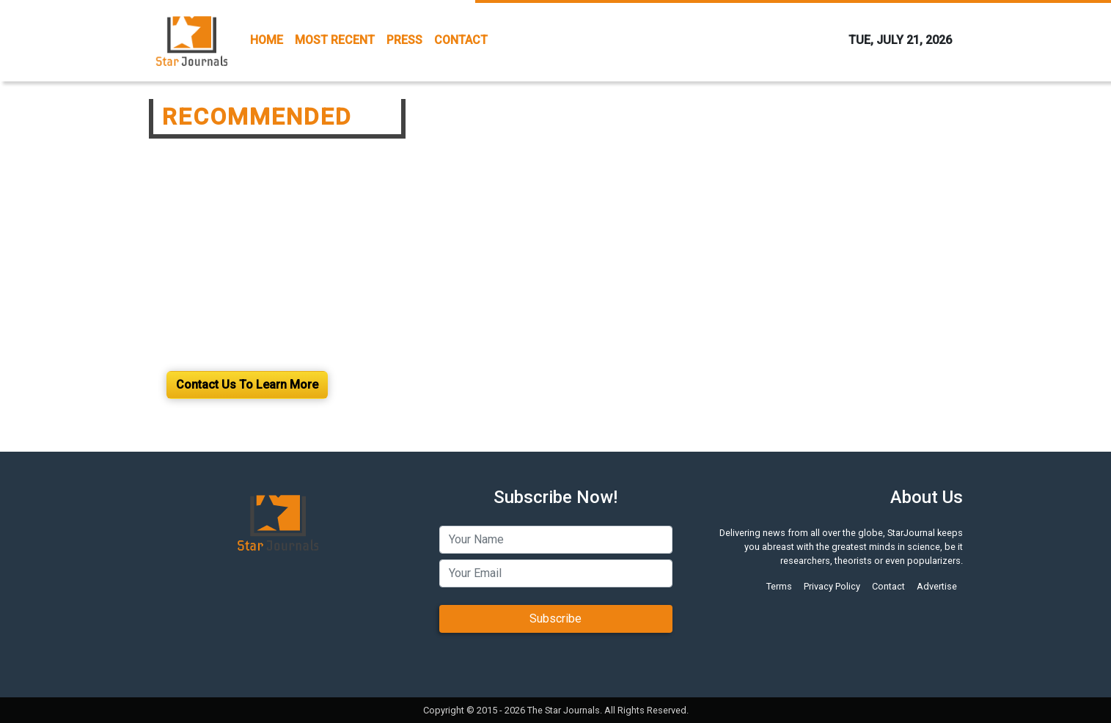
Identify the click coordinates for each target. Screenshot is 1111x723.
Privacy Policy (832, 586)
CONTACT (461, 40)
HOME (266, 40)
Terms (779, 586)
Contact (888, 586)
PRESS (404, 40)
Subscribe (555, 618)
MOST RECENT (335, 40)
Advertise (937, 586)
